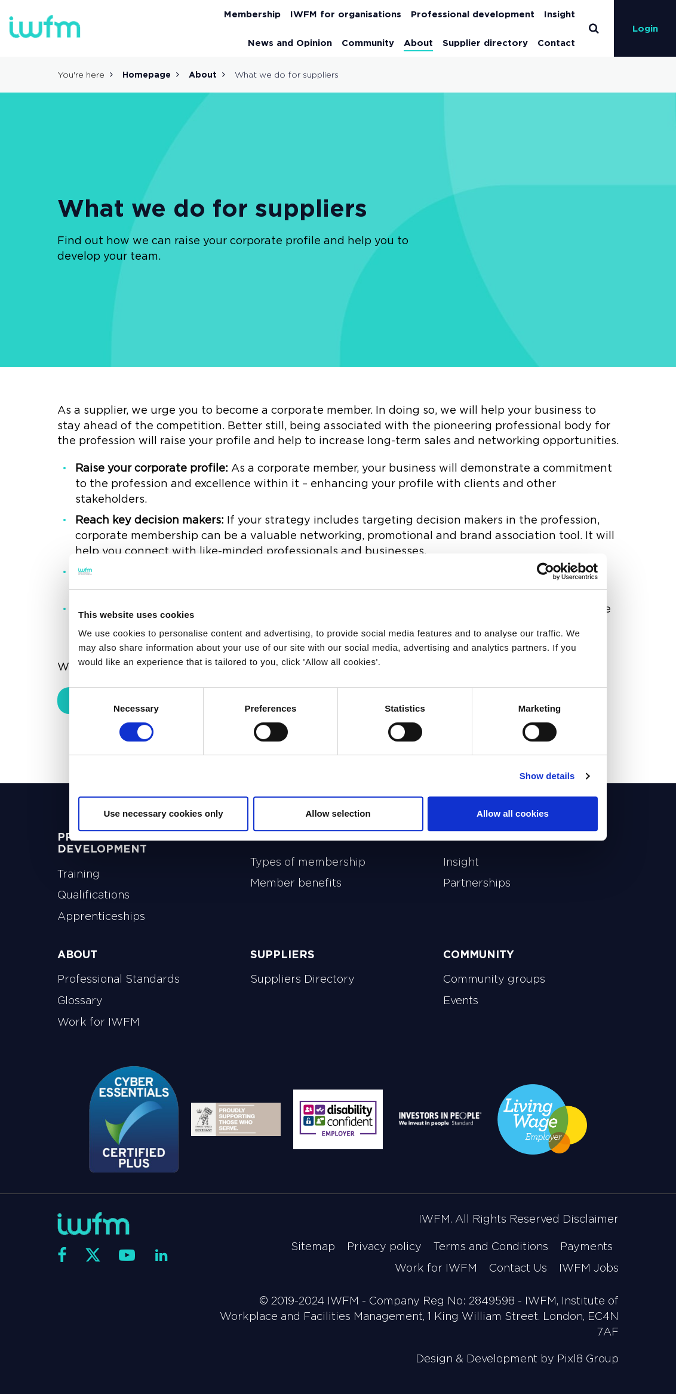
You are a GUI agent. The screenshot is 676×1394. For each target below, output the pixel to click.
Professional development (472, 14)
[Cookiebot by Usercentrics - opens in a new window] (545, 571)
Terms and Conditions (491, 1247)
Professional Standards (118, 979)
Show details (547, 776)
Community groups (494, 979)
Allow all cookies (513, 813)
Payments (586, 1247)
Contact (556, 43)
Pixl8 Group (588, 1359)
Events (460, 1001)
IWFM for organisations (345, 14)
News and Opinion (290, 43)
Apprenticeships (101, 916)
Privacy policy (384, 1247)
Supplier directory (485, 43)
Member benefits (296, 883)
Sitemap (313, 1247)
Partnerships (477, 883)
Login (645, 28)
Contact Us (518, 1268)
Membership (252, 14)
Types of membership (307, 862)
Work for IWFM (98, 1022)
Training (78, 874)
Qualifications (93, 895)
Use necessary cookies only (163, 813)
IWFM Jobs (589, 1268)
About (418, 43)
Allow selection (337, 813)
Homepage (146, 74)
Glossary (80, 1001)
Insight (559, 14)
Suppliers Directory (302, 979)
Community (368, 43)
